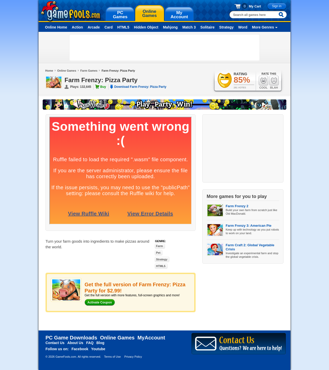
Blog (100, 343)
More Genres (263, 27)
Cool (263, 82)
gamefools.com (70, 11)
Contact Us (55, 343)
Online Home (56, 27)
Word (243, 27)
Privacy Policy (133, 356)
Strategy (226, 27)
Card (108, 27)
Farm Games (89, 70)
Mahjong (170, 27)
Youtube (98, 349)
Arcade (94, 27)
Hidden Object (146, 27)
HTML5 (123, 27)
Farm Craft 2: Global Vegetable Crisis (250, 247)
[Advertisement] (164, 47)
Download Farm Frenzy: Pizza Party (140, 87)
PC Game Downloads (71, 337)
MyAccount (151, 337)
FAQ (90, 343)
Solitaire (207, 27)
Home (49, 70)
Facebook (79, 349)
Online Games (66, 70)
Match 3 (189, 27)
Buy (103, 87)
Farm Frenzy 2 (237, 206)
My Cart (255, 6)
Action (77, 27)
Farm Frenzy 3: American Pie (248, 225)
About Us (75, 343)
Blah (274, 82)
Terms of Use (112, 356)
